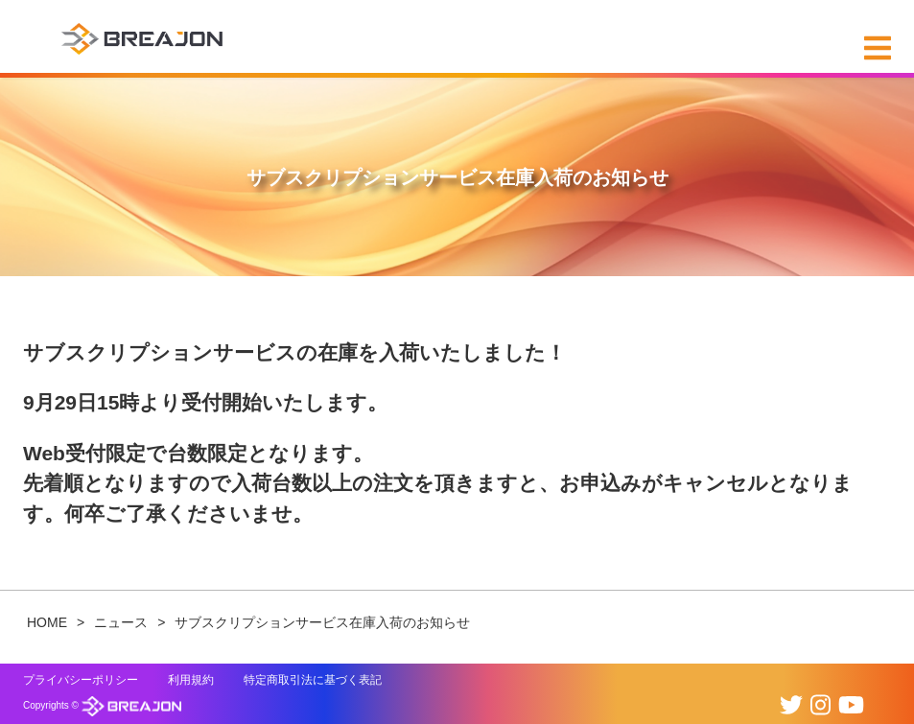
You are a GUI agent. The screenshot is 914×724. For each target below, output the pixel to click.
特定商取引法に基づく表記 (313, 680)
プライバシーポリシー (80, 680)
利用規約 (191, 680)
